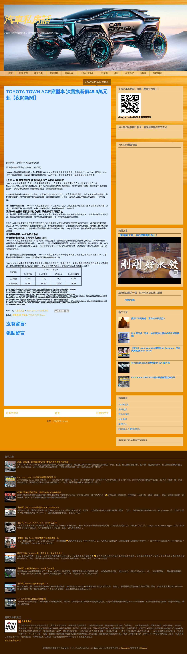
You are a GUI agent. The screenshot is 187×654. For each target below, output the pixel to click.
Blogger (143, 648)
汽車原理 (23, 73)
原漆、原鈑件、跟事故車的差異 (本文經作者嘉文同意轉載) (43, 462)
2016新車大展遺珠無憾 (129, 429)
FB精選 (104, 73)
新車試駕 (54, 73)
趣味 (116, 73)
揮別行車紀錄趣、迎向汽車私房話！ (148, 318)
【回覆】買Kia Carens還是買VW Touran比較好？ (38, 507)
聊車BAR (69, 73)
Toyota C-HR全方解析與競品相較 (31, 599)
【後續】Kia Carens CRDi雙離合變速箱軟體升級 (38, 538)
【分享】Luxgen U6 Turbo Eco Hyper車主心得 (37, 523)
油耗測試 (122, 419)
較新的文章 (12, 413)
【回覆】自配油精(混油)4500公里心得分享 (36, 568)
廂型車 (25, 315)
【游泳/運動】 (87, 73)
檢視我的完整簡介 (13, 640)
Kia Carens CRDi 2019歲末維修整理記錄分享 (153, 377)
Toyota (42, 315)
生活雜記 (129, 73)
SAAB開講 (123, 404)
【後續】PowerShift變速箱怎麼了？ (32, 583)
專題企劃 (38, 73)
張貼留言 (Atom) (60, 421)
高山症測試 (123, 414)
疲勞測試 (122, 409)
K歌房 (143, 73)
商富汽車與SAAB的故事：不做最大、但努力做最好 (40, 553)
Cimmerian (124, 648)
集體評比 (122, 424)
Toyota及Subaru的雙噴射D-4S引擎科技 (150, 363)
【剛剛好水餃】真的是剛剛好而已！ (138, 235)
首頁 (10, 73)
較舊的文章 (102, 413)
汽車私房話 (27, 19)
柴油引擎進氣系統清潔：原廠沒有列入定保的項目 (39, 492)
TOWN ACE (34, 315)
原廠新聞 (157, 73)
